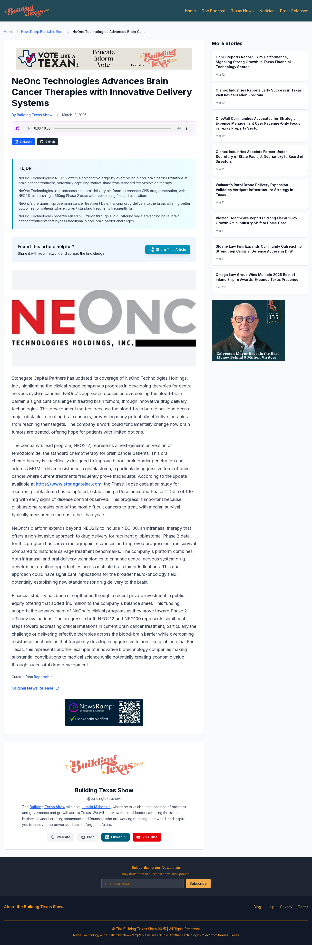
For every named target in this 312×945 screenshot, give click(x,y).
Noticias (266, 10)
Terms (303, 907)
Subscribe (198, 883)
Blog (88, 837)
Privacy (286, 907)
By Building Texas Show (32, 115)
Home (190, 10)
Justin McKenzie (96, 807)
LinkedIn (23, 141)
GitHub (47, 141)
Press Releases (294, 10)
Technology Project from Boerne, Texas (210, 935)
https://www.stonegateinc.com (68, 484)
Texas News (242, 10)
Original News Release (35, 688)
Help (270, 907)
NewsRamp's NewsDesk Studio (145, 935)
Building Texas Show (47, 807)
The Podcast (213, 10)
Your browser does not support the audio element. (108, 128)
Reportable (43, 677)
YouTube (146, 837)
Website (60, 837)
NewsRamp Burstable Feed (43, 32)
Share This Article (167, 249)
